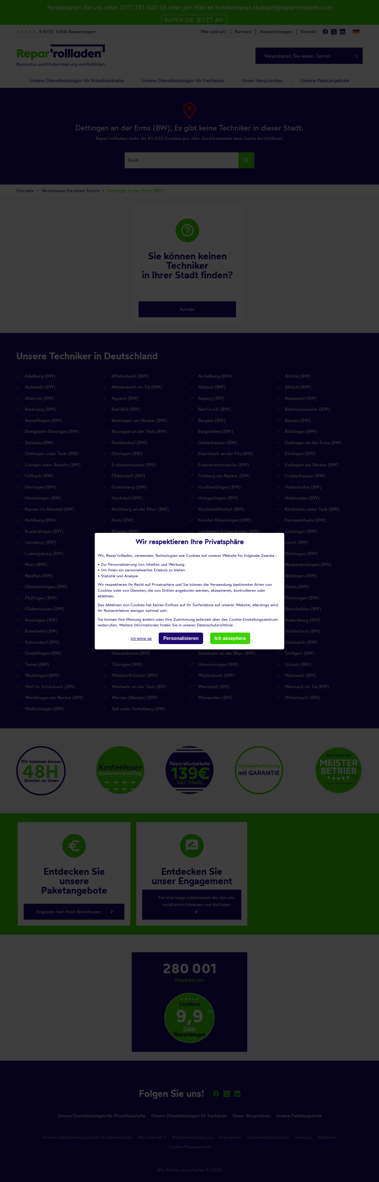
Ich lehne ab (141, 638)
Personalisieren (180, 638)
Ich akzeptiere (230, 638)
